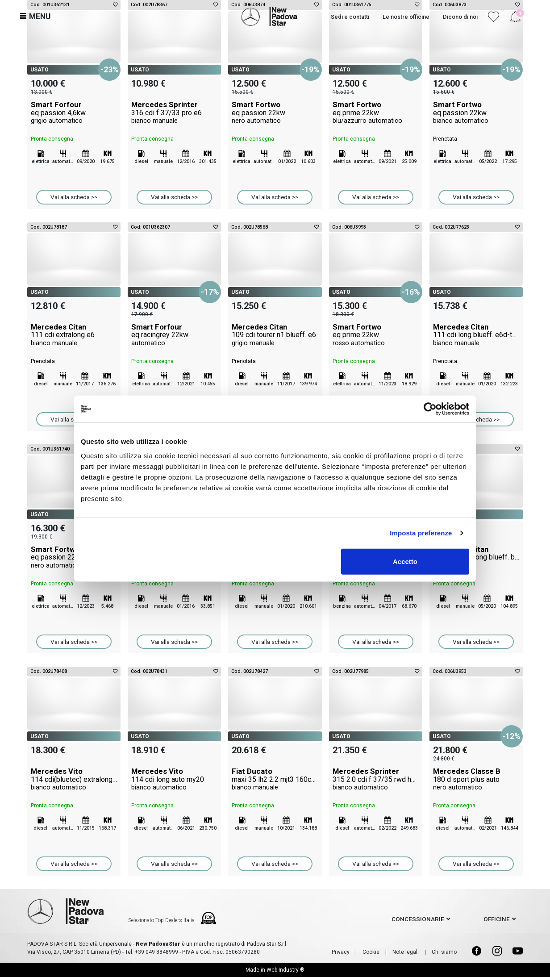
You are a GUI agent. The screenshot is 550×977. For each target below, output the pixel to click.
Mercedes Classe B (476, 779)
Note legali (405, 952)
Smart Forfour (74, 112)
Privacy (341, 952)
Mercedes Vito (74, 779)
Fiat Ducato (275, 779)
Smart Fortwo (275, 112)
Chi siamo (444, 952)
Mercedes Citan (74, 335)
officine (496, 919)
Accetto (405, 561)
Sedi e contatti (350, 16)
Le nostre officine (406, 16)
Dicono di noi (460, 16)
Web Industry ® (285, 970)
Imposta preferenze (421, 533)
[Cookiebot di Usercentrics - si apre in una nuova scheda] (430, 409)
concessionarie (418, 919)
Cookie (370, 952)
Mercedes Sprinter (174, 112)
